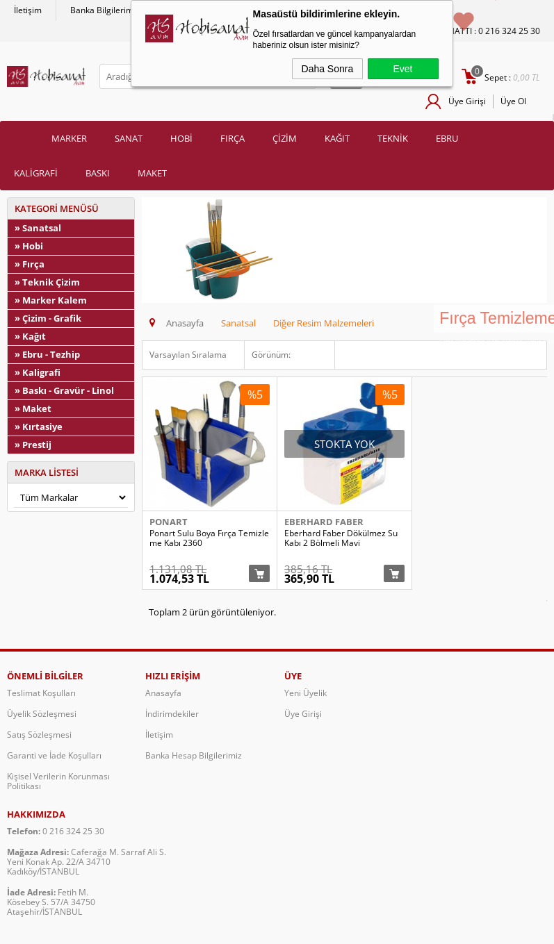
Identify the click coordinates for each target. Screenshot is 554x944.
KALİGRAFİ (36, 173)
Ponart (168, 521)
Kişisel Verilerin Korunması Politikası (58, 784)
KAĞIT (337, 138)
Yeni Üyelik (305, 696)
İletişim (28, 10)
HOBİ (181, 138)
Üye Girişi (467, 101)
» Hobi (29, 246)
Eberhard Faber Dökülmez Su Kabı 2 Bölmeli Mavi (341, 538)
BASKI (97, 173)
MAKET (152, 173)
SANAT (128, 138)
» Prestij (33, 444)
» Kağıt (30, 336)
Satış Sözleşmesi (39, 737)
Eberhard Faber (324, 521)
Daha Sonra (328, 68)
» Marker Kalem (51, 300)
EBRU (447, 138)
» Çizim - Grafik (48, 318)
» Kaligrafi (37, 372)
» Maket (33, 408)
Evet (402, 68)
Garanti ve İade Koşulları (54, 758)
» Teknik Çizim (47, 282)
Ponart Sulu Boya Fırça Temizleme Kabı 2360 (209, 538)
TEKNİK (392, 138)
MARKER (69, 138)
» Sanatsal (38, 228)
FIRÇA (232, 138)
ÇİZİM (284, 138)
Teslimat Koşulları (41, 696)
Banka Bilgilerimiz (105, 10)
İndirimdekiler (172, 716)
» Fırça (29, 264)
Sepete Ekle (259, 576)
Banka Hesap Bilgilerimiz (193, 758)
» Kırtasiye (39, 426)
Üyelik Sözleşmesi (41, 716)
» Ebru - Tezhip (47, 354)
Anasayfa (163, 696)
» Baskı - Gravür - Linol (64, 390)
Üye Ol (513, 101)
